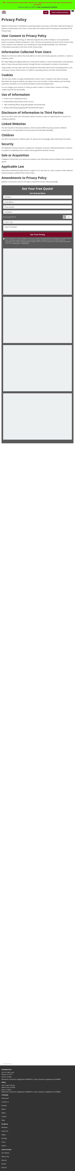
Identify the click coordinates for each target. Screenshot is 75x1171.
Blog (3, 1120)
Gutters (4, 1146)
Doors (4, 1142)
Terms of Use (16, 243)
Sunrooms (5, 1131)
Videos (4, 1113)
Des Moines (5, 1153)
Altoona (4, 1160)
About (3, 1109)
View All (4, 1167)
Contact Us (5, 1102)
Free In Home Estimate (60, 12)
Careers (4, 1116)
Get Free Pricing (37, 234)
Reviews (4, 1105)
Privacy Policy (25, 243)
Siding (3, 1135)
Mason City (5, 1156)
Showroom (5, 1098)
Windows (4, 1127)
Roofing (4, 1138)
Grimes (4, 1164)
